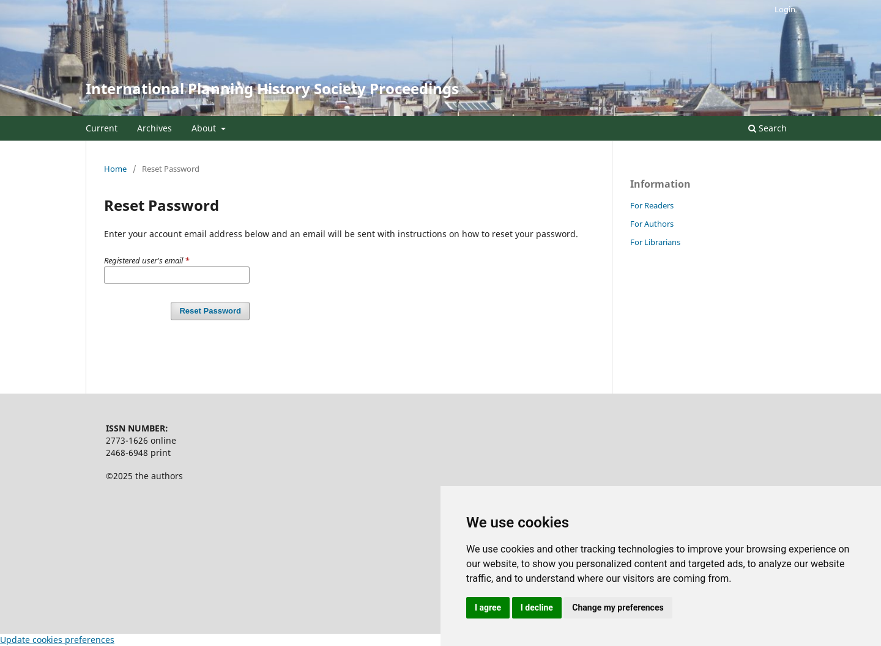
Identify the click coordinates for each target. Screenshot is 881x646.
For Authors (652, 223)
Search (767, 128)
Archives (154, 128)
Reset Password (210, 310)
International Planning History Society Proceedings (272, 88)
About (204, 128)
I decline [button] (537, 607)
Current (101, 128)
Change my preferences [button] (617, 607)
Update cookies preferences (57, 639)
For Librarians (655, 242)
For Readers (652, 205)
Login (785, 9)
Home (115, 168)
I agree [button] (488, 607)
